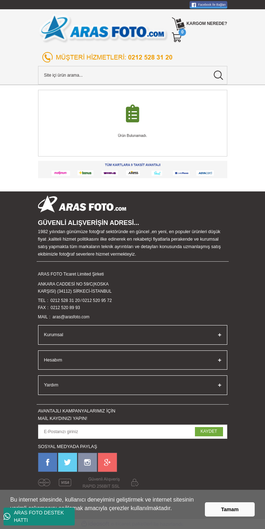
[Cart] (177, 37)
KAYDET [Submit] (209, 431)
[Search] (132, 75)
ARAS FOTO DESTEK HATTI (34, 516)
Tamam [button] (230, 509)
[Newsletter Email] (132, 432)
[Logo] (103, 28)
